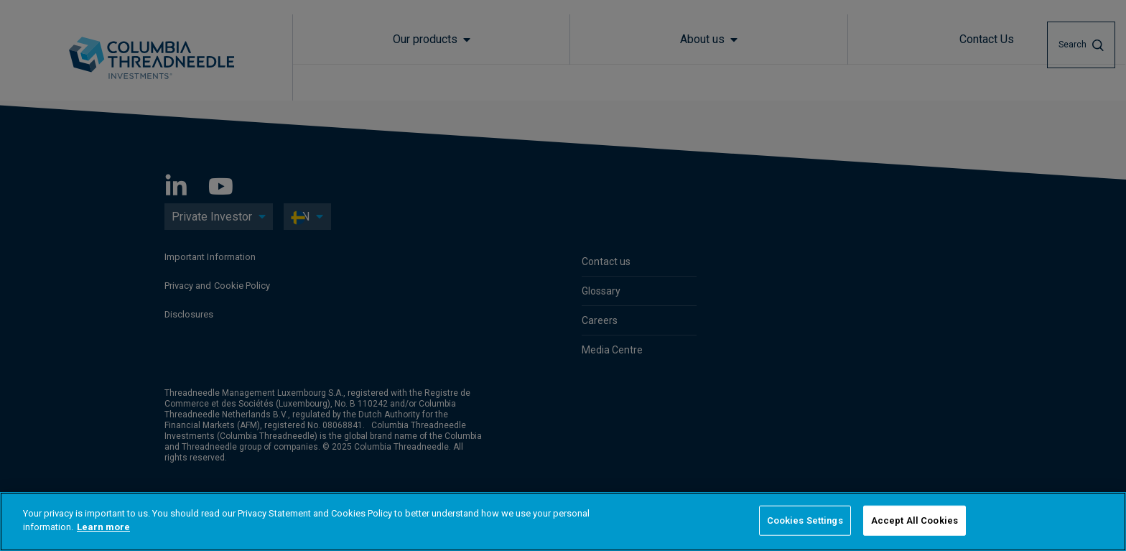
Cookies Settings (805, 520)
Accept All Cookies (914, 520)
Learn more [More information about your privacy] (103, 527)
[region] (563, 521)
